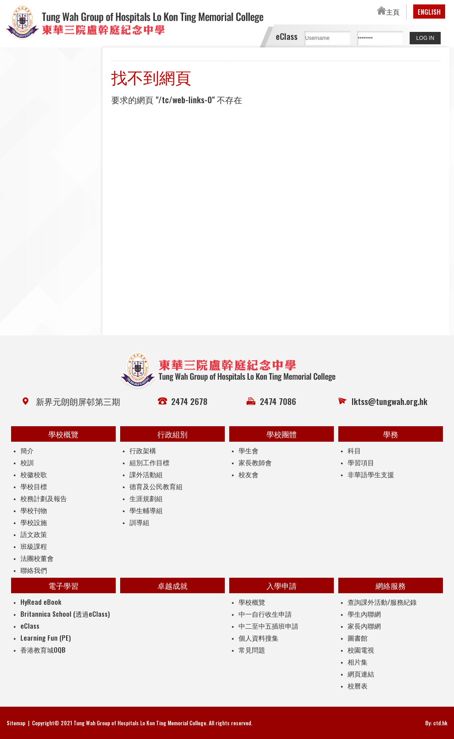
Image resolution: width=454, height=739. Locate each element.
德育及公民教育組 (156, 486)
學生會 (248, 450)
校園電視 (361, 649)
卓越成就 (172, 585)
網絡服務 (391, 585)
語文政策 (33, 534)
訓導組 (139, 522)
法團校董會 (37, 558)
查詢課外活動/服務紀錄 (382, 602)
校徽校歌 (33, 474)
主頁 (388, 11)
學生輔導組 (146, 510)
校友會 (248, 474)
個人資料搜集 (258, 637)
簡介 (27, 450)
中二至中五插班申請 (268, 625)
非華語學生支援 (371, 474)
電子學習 (63, 585)
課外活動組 (146, 474)
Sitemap (16, 723)
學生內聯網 (364, 613)
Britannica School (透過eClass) (65, 613)
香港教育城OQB (43, 649)
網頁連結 (361, 673)
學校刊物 (33, 510)
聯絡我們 (33, 570)
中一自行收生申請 (265, 613)
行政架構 (142, 450)
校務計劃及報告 (43, 498)
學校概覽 (63, 434)
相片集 (358, 661)
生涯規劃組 (146, 498)
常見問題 (252, 649)
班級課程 (33, 546)
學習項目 (361, 462)
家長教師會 (255, 462)
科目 (354, 450)
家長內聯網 (364, 625)
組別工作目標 (149, 462)
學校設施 (33, 522)
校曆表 (358, 685)
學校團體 (281, 434)
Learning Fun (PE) (45, 637)
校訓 (27, 462)
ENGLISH (429, 11)
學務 (390, 434)
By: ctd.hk (436, 723)
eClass (29, 625)
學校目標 (33, 486)
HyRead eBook (40, 602)
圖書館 (358, 637)
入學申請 (281, 585)
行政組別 (172, 434)
